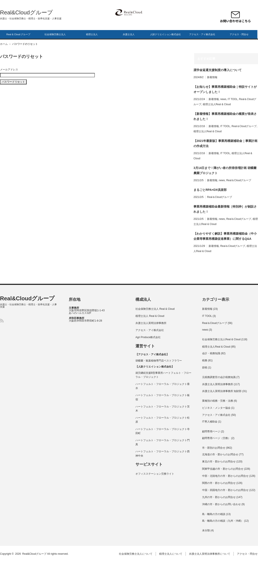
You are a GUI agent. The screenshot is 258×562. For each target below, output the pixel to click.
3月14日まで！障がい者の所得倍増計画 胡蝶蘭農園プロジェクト (225, 170)
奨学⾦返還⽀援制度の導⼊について (218, 70)
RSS (2, 320)
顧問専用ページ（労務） (216, 438)
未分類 (206, 530)
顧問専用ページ (211, 431)
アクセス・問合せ (239, 34)
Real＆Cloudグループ (244, 126)
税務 (204, 360)
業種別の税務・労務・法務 (217, 400)
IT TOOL (233, 99)
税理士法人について (171, 553)
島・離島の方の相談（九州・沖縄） (222, 520)
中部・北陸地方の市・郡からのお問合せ (225, 475)
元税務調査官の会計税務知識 (219, 377)
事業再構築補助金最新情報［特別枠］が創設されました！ (225, 209)
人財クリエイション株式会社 (165, 34)
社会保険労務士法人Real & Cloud (221, 339)
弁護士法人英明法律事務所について (210, 553)
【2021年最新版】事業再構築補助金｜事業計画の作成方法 (225, 143)
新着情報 (212, 77)
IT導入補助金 (209, 421)
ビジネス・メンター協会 (216, 407)
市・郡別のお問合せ (213, 447)
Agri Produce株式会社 (148, 337)
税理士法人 (92, 34)
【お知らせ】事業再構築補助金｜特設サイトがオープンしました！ (225, 89)
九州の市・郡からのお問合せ (219, 497)
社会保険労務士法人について (136, 553)
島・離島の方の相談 (213, 514)
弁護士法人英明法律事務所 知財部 (221, 391)
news (223, 99)
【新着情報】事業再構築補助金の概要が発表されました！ (225, 116)
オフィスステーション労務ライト (154, 473)
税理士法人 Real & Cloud (149, 315)
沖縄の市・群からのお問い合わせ (221, 504)
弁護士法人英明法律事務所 (150, 323)
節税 (204, 367)
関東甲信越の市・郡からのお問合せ (222, 468)
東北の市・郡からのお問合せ (219, 461)
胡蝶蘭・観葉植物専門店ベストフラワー (158, 360)
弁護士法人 (129, 34)
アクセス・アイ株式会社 (202, 34)
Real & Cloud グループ (18, 34)
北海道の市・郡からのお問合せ (220, 454)
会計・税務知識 (211, 353)
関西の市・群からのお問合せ (219, 483)
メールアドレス (9, 69)
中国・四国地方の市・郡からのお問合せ (225, 490)
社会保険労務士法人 (55, 34)
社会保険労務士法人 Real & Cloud (155, 308)
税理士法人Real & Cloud (217, 104)
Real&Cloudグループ (26, 12)
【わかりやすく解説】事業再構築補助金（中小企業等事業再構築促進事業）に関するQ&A (225, 236)
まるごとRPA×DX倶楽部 (210, 189)
